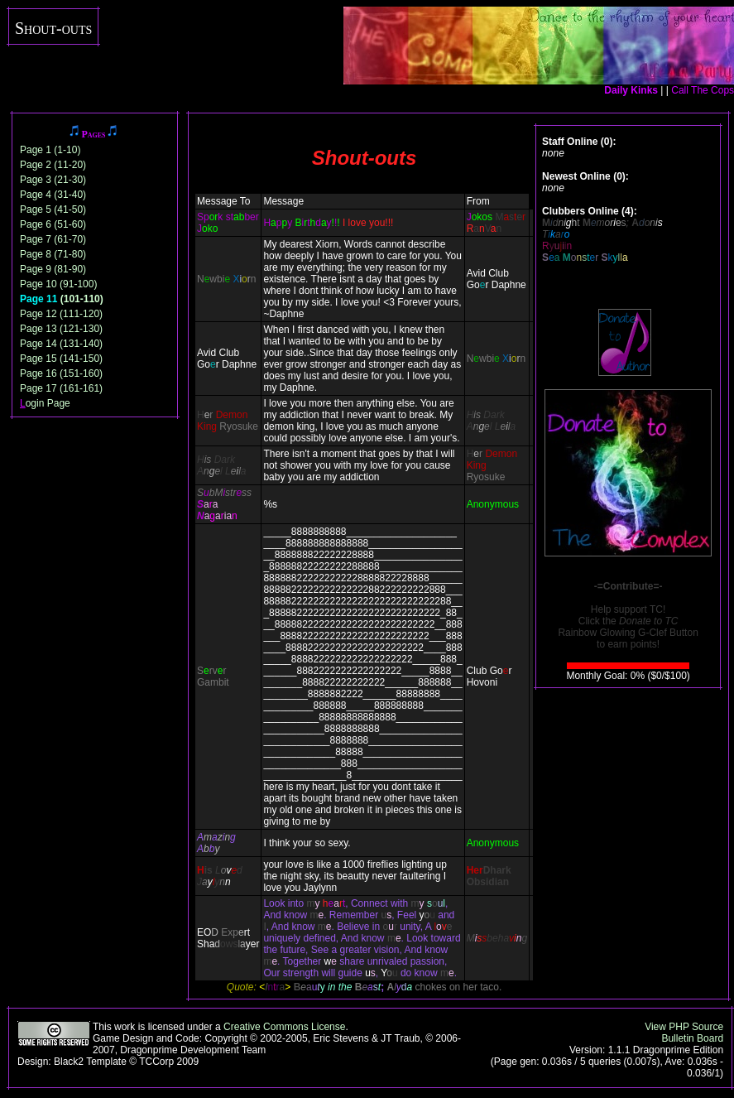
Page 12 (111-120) (61, 314)
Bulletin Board (692, 1038)
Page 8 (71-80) (53, 254)
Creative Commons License (284, 1027)
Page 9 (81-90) (53, 269)
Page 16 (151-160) (61, 373)
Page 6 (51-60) (53, 224)
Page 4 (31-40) (53, 194)
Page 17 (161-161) (61, 388)
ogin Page (45, 403)
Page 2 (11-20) (53, 165)
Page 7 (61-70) (53, 239)
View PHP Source (684, 1027)
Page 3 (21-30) (53, 179)
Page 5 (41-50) (53, 209)
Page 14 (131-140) (61, 343)
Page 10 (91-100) (58, 284)
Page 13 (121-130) (61, 329)
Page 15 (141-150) (61, 358)
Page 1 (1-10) (50, 150)
